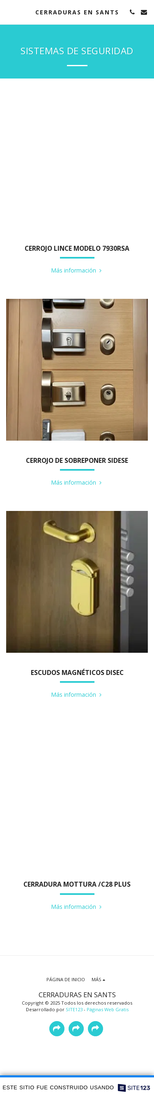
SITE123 (74, 1009)
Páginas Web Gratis (108, 1009)
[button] (9, 11)
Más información (77, 270)
